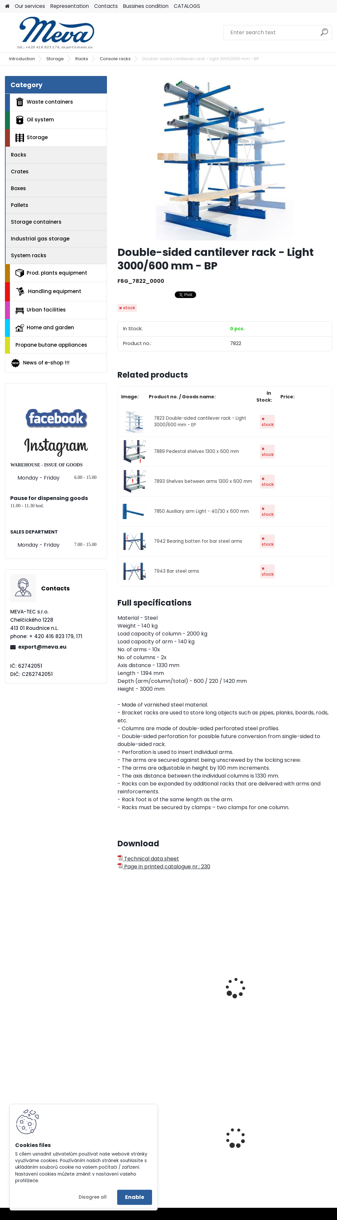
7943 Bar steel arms (176, 571)
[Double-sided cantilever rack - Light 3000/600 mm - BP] (225, 158)
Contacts (106, 6)
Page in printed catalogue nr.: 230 (163, 866)
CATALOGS (187, 6)
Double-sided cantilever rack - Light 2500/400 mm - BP (297, 987)
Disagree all (93, 1197)
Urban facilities (40, 310)
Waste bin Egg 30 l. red (224, 1143)
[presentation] (120, 980)
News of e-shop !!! (40, 363)
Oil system (34, 120)
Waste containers (44, 102)
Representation (69, 6)
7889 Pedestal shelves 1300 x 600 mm (196, 451)
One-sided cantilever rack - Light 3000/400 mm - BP (223, 987)
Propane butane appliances (51, 344)
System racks (28, 255)
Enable (134, 1197)
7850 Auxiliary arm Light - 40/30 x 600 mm (201, 511)
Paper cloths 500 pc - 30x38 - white (296, 1137)
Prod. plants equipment (51, 273)
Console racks (115, 59)
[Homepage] (7, 6)
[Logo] (50, 32)
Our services (30, 6)
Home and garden (44, 327)
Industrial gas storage (40, 238)
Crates (20, 171)
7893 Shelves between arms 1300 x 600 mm (203, 481)
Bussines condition (145, 6)
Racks (81, 59)
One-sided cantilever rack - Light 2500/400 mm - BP (150, 987)
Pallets (19, 205)
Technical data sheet (148, 858)
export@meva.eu (42, 647)
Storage (55, 59)
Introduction (22, 59)
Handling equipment (48, 291)
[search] (324, 34)
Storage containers (36, 221)
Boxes (18, 188)
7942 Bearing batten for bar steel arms (198, 541)
